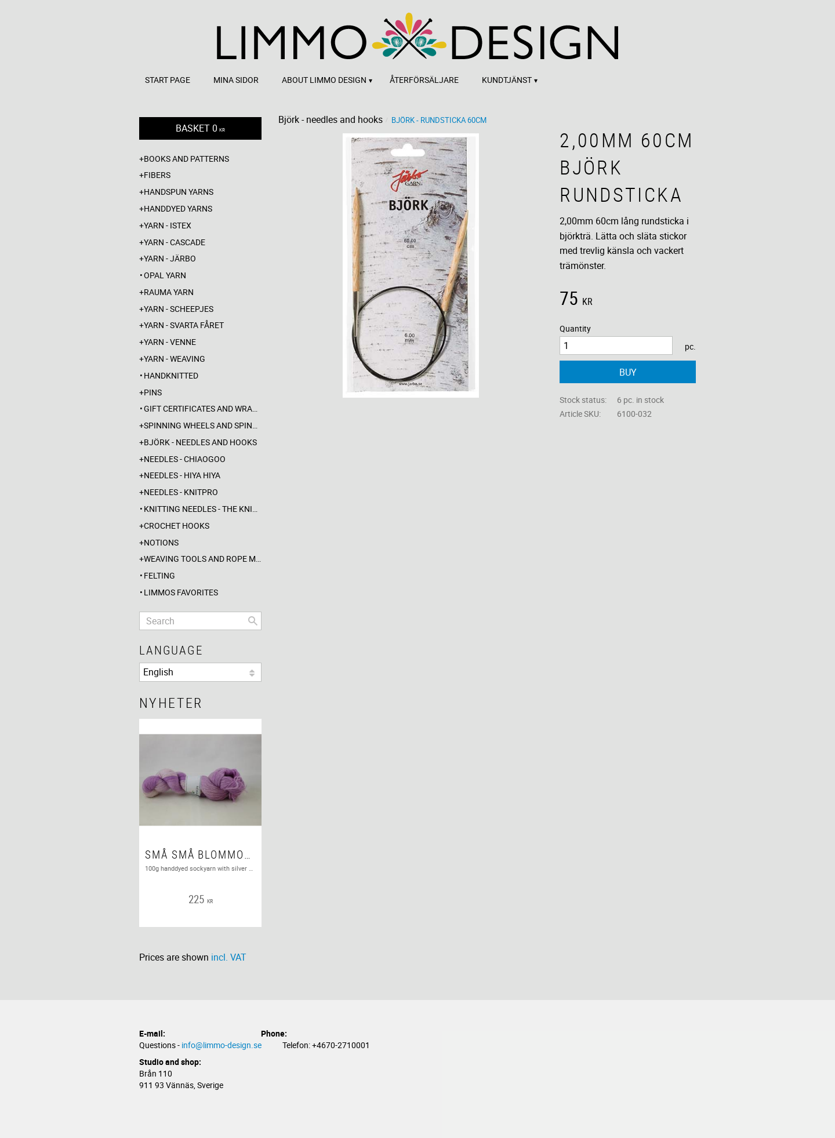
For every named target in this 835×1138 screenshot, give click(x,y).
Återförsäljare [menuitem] (424, 79)
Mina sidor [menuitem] (236, 79)
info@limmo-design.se (221, 1044)
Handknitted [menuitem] (171, 375)
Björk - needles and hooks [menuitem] (200, 442)
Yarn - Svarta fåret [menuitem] (184, 324)
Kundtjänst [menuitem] (507, 79)
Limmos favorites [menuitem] (181, 592)
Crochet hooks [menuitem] (176, 525)
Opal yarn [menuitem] (165, 275)
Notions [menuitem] (161, 542)
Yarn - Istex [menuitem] (167, 225)
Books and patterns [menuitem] (186, 158)
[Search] (253, 621)
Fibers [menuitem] (157, 174)
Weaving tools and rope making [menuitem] (203, 558)
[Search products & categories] (200, 621)
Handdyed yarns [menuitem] (178, 208)
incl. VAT (228, 957)
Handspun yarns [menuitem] (178, 191)
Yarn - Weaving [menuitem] (174, 358)
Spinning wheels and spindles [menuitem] (203, 425)
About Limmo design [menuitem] (324, 79)
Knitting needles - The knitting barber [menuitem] (203, 508)
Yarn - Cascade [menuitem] (174, 242)
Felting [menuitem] (159, 575)
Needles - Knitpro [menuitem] (181, 491)
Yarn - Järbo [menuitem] (170, 258)
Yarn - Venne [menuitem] (170, 341)
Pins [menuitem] (153, 392)
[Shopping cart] (200, 128)
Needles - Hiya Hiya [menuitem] (182, 475)
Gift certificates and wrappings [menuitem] (203, 408)
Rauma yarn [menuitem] (169, 291)
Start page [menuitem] (167, 79)
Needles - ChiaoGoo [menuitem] (185, 458)
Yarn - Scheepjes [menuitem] (178, 308)
